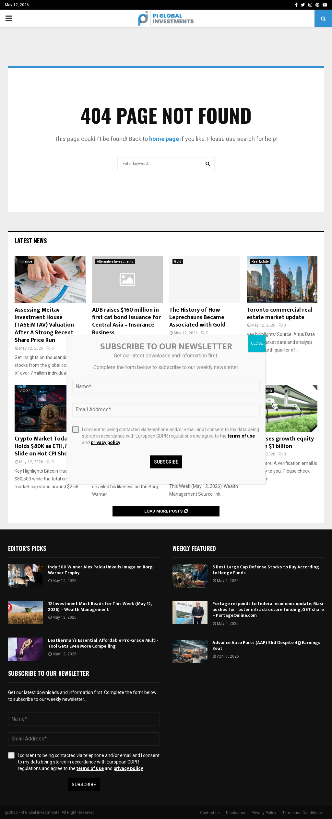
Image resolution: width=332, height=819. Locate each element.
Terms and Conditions (302, 813)
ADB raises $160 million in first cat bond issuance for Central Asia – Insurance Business (126, 321)
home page (164, 138)
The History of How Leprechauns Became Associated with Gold (197, 317)
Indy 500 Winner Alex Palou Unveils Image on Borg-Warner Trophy (101, 570)
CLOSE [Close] (257, 343)
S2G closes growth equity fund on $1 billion (280, 442)
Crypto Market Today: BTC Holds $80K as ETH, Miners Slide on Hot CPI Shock (49, 446)
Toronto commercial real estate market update (279, 313)
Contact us (210, 813)
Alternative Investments (115, 261)
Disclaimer (235, 813)
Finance (25, 261)
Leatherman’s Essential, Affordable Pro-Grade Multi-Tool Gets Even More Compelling (103, 643)
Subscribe (84, 784)
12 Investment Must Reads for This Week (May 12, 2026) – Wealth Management (99, 606)
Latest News (31, 240)
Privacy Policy (264, 813)
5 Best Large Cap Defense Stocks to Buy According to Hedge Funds (265, 570)
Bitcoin (24, 390)
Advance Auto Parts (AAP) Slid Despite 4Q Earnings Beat (266, 645)
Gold (177, 261)
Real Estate (260, 261)
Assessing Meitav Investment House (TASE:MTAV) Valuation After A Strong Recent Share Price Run (44, 325)
